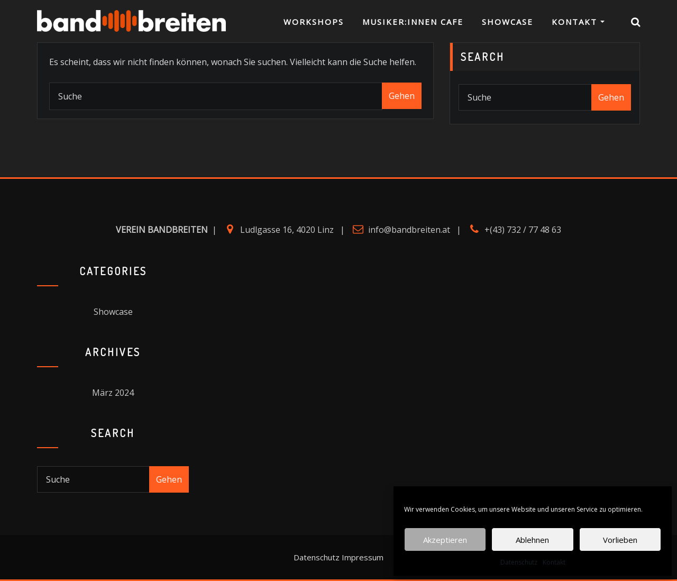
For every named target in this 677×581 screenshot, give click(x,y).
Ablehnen (532, 539)
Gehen (402, 96)
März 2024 (113, 392)
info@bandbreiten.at (409, 229)
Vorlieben (620, 539)
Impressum (362, 557)
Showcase (507, 24)
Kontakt (554, 562)
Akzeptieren (445, 539)
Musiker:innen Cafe (412, 24)
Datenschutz (518, 562)
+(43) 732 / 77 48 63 (522, 229)
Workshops (313, 24)
